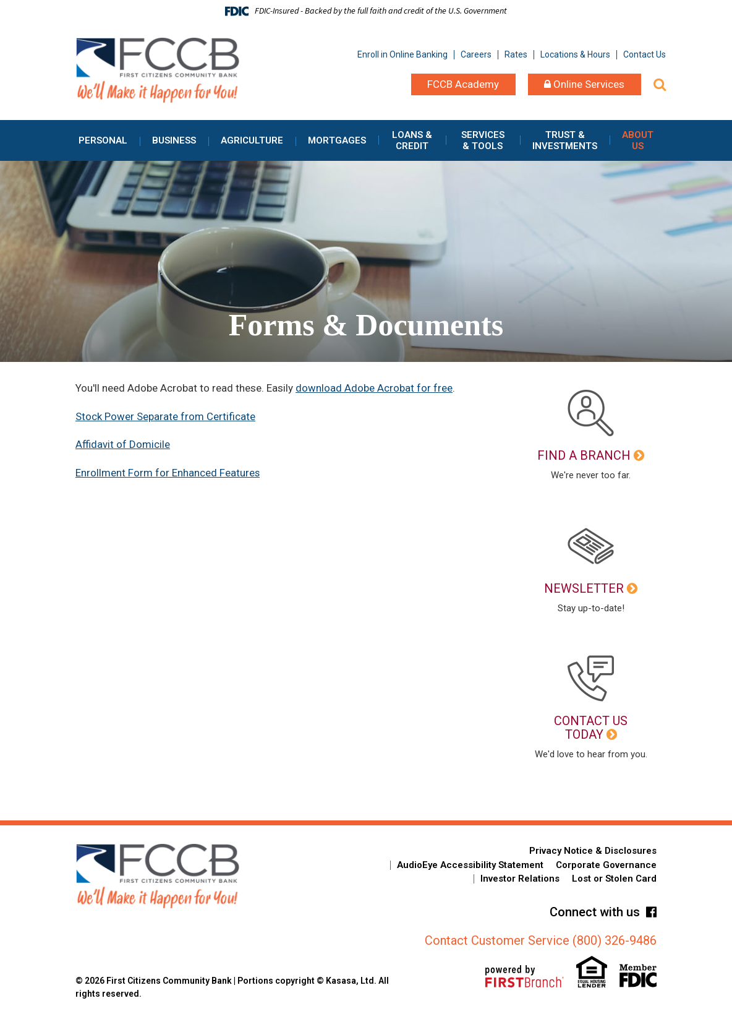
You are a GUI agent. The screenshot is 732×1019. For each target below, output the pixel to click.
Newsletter (584, 588)
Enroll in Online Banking (402, 54)
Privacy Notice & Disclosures (593, 850)
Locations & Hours (575, 54)
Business (174, 140)
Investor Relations (520, 878)
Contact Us (644, 54)
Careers (476, 54)
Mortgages (337, 140)
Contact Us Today (591, 727)
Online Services (584, 84)
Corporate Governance (606, 865)
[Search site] (659, 84)
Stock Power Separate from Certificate (165, 416)
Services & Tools (482, 140)
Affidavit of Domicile (122, 444)
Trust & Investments (564, 140)
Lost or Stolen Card (614, 878)
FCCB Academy (463, 84)
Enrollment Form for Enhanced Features (167, 473)
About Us (637, 140)
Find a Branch (584, 455)
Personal (103, 140)
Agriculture (252, 140)
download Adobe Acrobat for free (374, 388)
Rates (515, 54)
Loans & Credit (412, 140)
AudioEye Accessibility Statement (470, 865)
